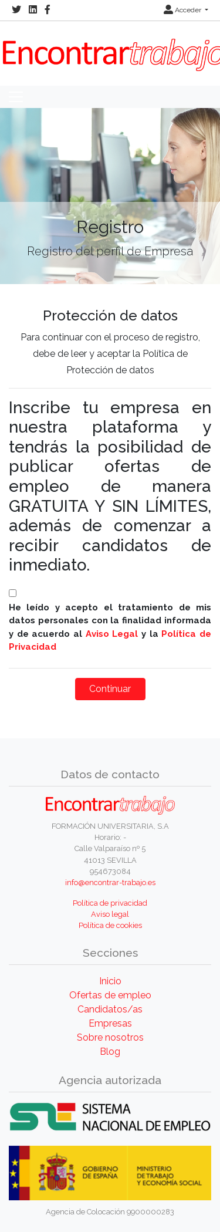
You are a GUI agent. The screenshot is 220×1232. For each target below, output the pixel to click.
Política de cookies (110, 925)
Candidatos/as (110, 1009)
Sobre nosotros (110, 1037)
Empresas (110, 1023)
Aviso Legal (112, 634)
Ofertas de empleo (110, 995)
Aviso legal (110, 914)
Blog (110, 1051)
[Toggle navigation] (16, 97)
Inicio (110, 981)
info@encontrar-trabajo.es (110, 882)
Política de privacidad (110, 903)
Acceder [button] (183, 10)
